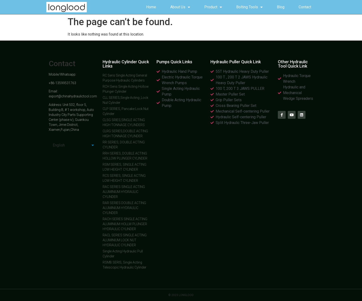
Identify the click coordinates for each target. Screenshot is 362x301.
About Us (180, 7)
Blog (280, 7)
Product (213, 7)
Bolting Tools (249, 7)
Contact (305, 7)
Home (151, 7)
